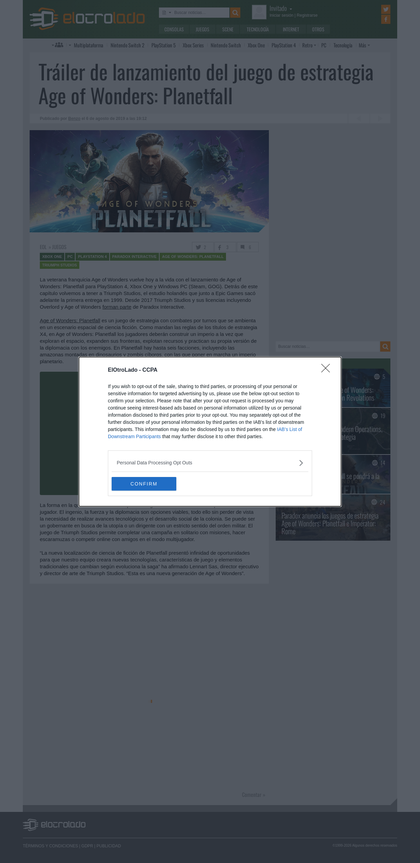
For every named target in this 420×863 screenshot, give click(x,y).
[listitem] (210, 462)
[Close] (327, 370)
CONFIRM (143, 483)
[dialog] (210, 431)
